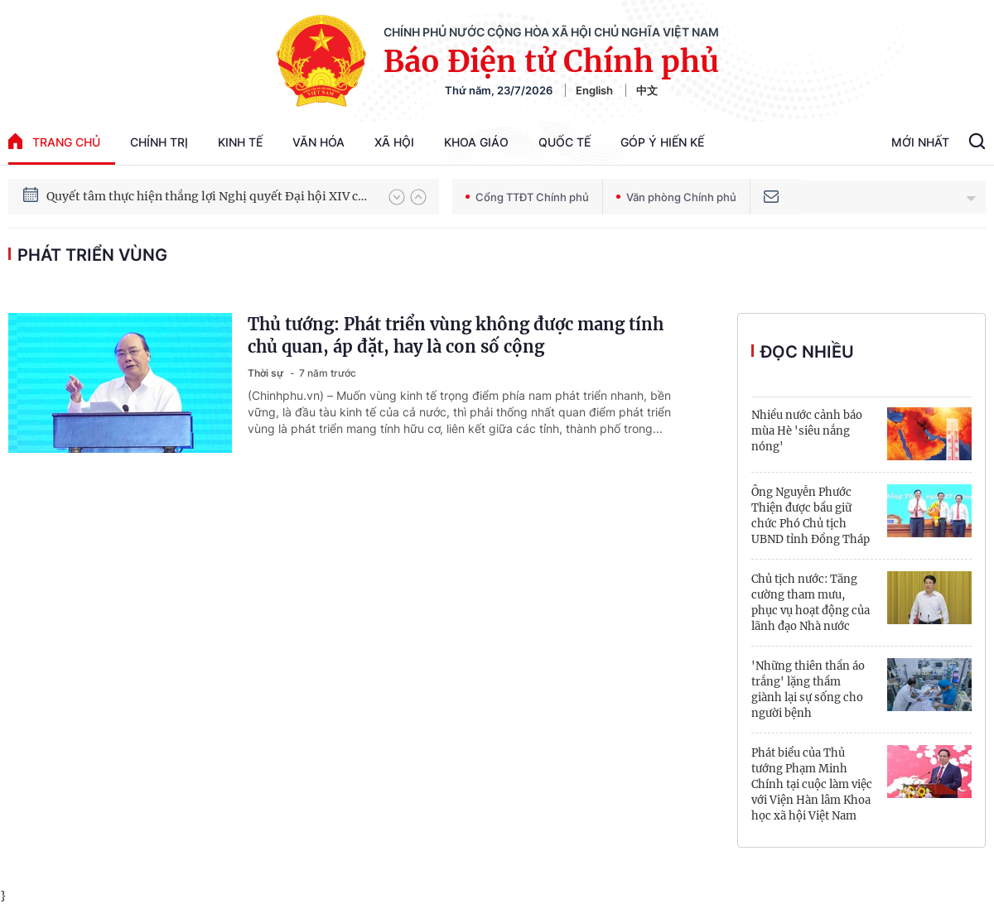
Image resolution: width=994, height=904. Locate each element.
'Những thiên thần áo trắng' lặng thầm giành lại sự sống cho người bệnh (808, 689)
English (594, 90)
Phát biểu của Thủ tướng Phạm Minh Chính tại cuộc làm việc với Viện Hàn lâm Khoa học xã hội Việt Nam (811, 784)
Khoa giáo (476, 142)
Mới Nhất (920, 142)
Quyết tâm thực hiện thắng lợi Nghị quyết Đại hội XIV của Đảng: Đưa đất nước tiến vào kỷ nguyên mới (209, 196)
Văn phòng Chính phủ (676, 197)
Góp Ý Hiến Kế (662, 142)
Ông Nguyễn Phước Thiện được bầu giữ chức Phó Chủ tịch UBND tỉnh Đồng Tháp (810, 515)
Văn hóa (318, 142)
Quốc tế (564, 142)
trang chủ (54, 141)
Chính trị (159, 142)
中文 (647, 90)
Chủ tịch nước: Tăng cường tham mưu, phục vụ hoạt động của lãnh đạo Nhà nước (810, 602)
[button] (396, 197)
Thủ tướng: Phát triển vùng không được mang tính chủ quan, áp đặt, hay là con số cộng (455, 335)
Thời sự (267, 373)
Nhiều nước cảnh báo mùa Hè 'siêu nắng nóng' (806, 431)
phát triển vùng (92, 255)
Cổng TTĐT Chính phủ (527, 197)
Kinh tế (240, 142)
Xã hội (394, 142)
